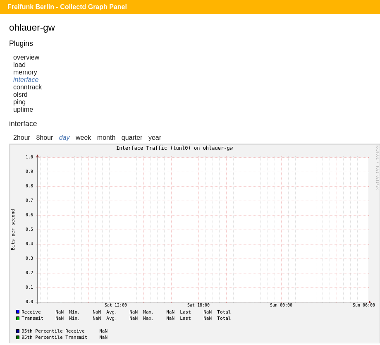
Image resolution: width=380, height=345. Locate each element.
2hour (21, 137)
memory (25, 72)
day (64, 137)
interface (25, 79)
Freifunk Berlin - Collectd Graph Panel (67, 6)
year (154, 137)
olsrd (20, 94)
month (106, 137)
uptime (23, 109)
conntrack (27, 87)
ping (19, 101)
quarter (132, 137)
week (83, 137)
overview (26, 57)
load (19, 64)
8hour (44, 137)
